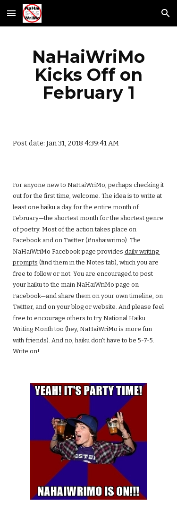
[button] (11, 13)
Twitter (74, 240)
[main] (89, 74)
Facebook (27, 240)
